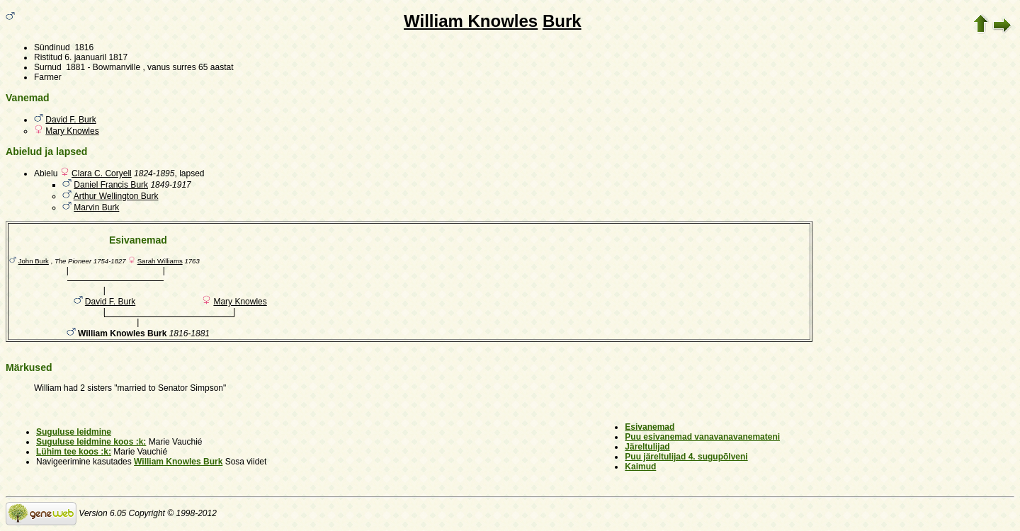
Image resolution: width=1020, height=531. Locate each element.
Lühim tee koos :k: (73, 452)
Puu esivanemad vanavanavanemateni (702, 437)
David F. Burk (70, 120)
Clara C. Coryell (102, 173)
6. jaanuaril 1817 (96, 57)
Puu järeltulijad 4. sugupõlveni (686, 457)
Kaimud (640, 467)
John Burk (33, 261)
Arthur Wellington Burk (116, 196)
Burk (562, 20)
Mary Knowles (71, 131)
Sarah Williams (160, 261)
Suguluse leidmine (73, 432)
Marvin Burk (96, 207)
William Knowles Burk (178, 462)
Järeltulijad (647, 447)
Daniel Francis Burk (111, 185)
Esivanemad (649, 427)
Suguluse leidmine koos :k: (91, 442)
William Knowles (471, 20)
